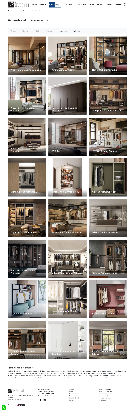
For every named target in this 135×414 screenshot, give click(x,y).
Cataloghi (102, 400)
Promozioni (73, 396)
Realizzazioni (81, 4)
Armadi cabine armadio (43, 11)
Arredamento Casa (20, 11)
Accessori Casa (105, 396)
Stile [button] (38, 31)
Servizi (43, 4)
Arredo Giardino (105, 398)
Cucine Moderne (105, 389)
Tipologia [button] (49, 31)
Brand (118, 4)
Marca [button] (13, 31)
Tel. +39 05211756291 (46, 394)
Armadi (30, 11)
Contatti (109, 4)
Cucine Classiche (105, 391)
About (34, 4)
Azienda (72, 389)
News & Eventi (74, 398)
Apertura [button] (63, 31)
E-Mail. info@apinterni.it (46, 396)
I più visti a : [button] (77, 31)
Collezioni (68, 4)
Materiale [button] (25, 31)
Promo (99, 4)
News (92, 4)
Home (10, 11)
